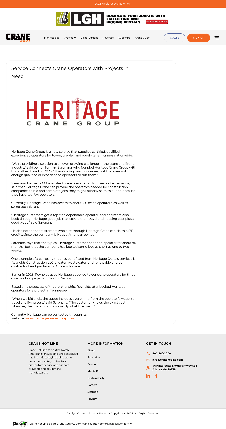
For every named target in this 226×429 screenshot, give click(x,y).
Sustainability (95, 378)
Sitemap (92, 391)
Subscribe (124, 37)
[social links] (148, 376)
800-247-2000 (161, 353)
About (91, 350)
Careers (92, 385)
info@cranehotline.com (167, 359)
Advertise (108, 37)
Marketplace (51, 37)
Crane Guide (142, 37)
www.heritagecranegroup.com (50, 318)
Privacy (92, 398)
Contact (92, 364)
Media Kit (93, 371)
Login (174, 38)
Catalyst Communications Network (87, 423)
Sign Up (198, 37)
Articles (68, 37)
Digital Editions (89, 37)
